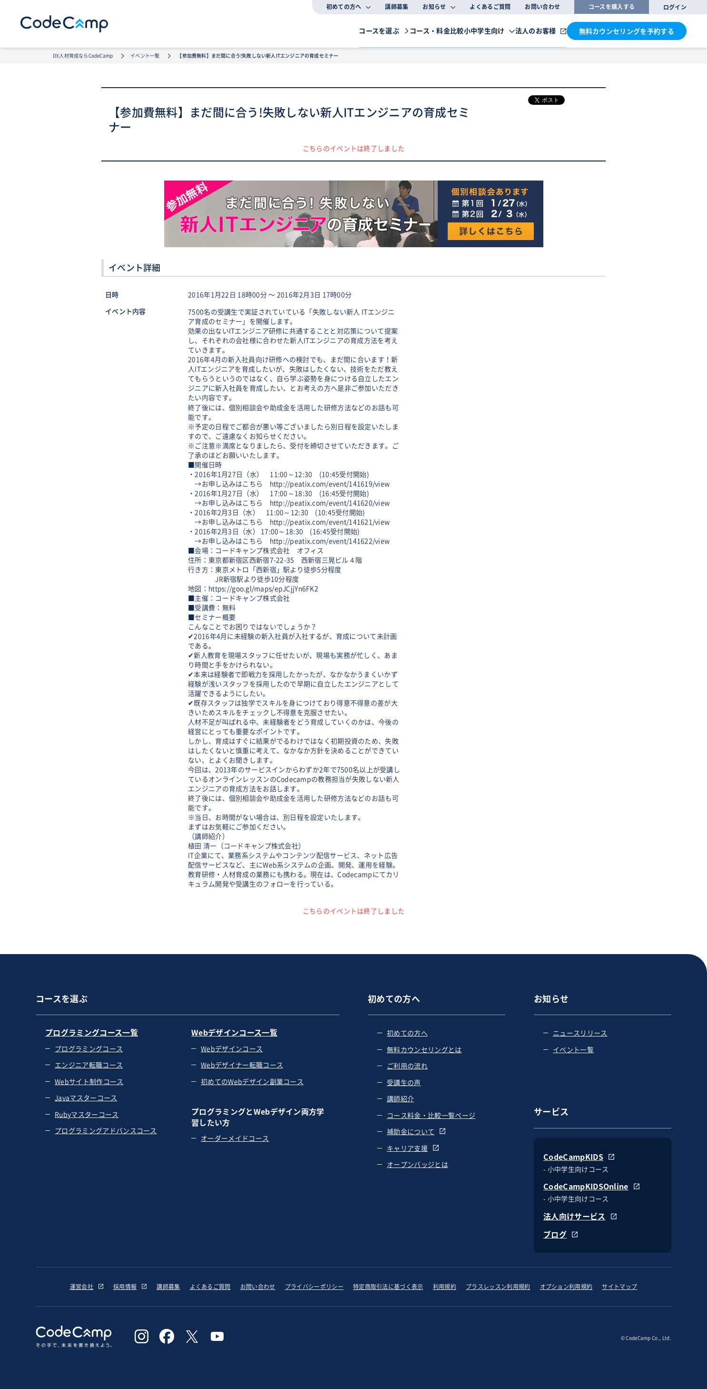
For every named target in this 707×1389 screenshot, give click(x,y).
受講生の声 (404, 1082)
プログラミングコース (89, 1048)
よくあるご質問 (490, 6)
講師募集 (396, 6)
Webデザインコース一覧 (234, 1032)
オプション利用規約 (566, 1286)
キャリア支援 (413, 1148)
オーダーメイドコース (235, 1138)
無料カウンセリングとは (424, 1049)
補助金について (416, 1131)
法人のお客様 (522, 30)
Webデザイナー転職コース (242, 1064)
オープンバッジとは (417, 1164)
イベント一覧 (573, 1049)
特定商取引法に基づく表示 (388, 1286)
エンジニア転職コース (89, 1064)
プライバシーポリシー (314, 1286)
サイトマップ (619, 1286)
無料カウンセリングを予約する (626, 31)
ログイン (675, 7)
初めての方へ (407, 1032)
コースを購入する (612, 6)
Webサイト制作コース (89, 1081)
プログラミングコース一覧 (91, 1032)
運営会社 (87, 1286)
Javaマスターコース (86, 1097)
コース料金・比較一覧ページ (431, 1115)
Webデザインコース (232, 1048)
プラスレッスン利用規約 (498, 1286)
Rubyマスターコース (87, 1114)
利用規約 (444, 1286)
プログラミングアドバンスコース (106, 1130)
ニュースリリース (580, 1032)
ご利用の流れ (407, 1065)
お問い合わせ (542, 6)
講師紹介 (400, 1098)
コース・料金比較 (380, 30)
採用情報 (130, 1286)
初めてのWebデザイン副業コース (252, 1081)
